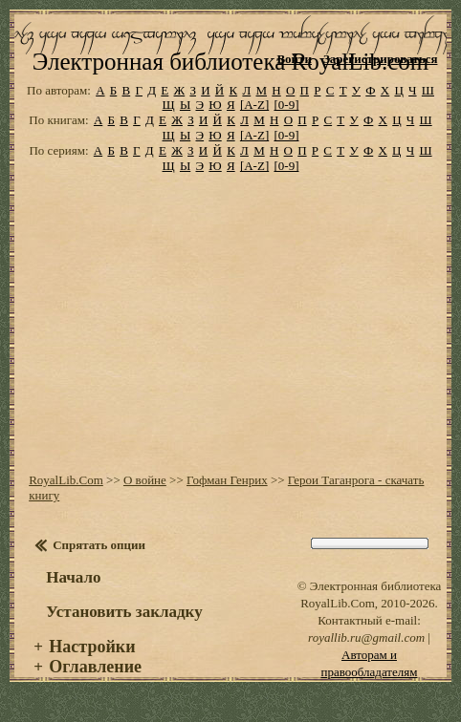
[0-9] (286, 104)
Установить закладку (124, 612)
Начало (73, 577)
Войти (294, 59)
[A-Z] (254, 104)
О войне (144, 480)
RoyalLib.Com (66, 480)
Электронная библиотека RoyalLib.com (230, 61)
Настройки (92, 646)
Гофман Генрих (227, 480)
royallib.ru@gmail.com (366, 637)
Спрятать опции (99, 545)
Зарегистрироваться (380, 59)
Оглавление (95, 666)
